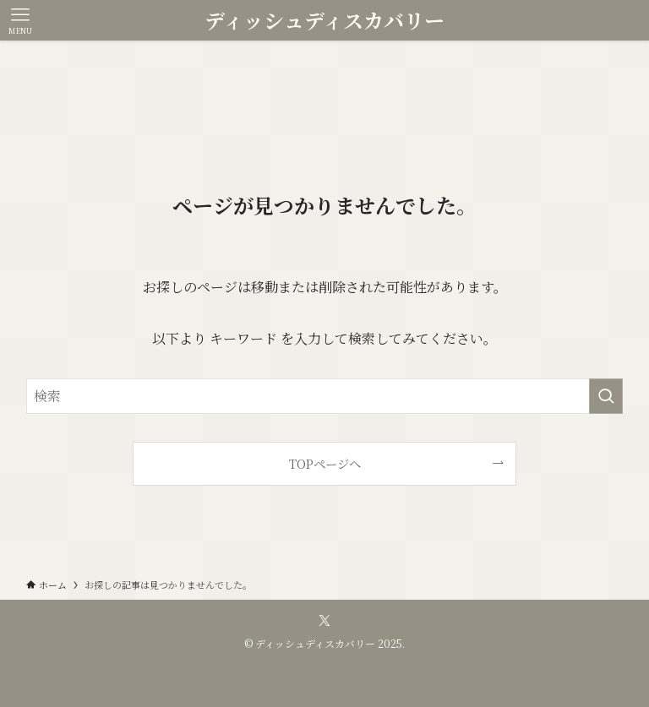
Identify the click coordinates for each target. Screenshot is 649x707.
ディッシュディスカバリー (324, 20)
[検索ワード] (325, 396)
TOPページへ (325, 463)
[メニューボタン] (20, 20)
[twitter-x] (324, 620)
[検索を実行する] (606, 396)
